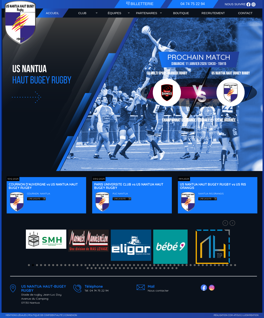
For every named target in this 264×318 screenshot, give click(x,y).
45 (207, 265)
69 (152, 268)
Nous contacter (158, 290)
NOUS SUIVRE (236, 4)
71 (160, 268)
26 (130, 265)
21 (110, 265)
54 (92, 268)
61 (120, 268)
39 (183, 265)
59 (112, 268)
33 (158, 265)
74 (172, 268)
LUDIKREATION (251, 315)
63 (128, 268)
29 (142, 265)
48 (219, 265)
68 (148, 268)
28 (138, 265)
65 (136, 268)
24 (122, 265)
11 (69, 265)
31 (150, 265)
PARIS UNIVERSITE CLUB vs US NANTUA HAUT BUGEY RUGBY (128, 186)
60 (116, 268)
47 (215, 265)
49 (223, 265)
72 (164, 268)
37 (174, 265)
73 (168, 268)
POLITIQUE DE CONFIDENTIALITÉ (45, 315)
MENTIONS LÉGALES (16, 315)
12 (73, 265)
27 (134, 265)
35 (166, 265)
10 (65, 265)
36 (170, 265)
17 (94, 265)
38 (178, 265)
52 (235, 265)
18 (98, 265)
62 (124, 268)
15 (85, 265)
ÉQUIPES (114, 13)
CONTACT (245, 13)
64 (132, 268)
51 (231, 265)
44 (203, 265)
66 (140, 268)
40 (187, 265)
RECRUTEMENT (213, 13)
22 (114, 265)
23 (118, 265)
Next (233, 223)
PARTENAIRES (146, 13)
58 (108, 268)
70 (156, 268)
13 (77, 265)
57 (104, 268)
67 (144, 268)
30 (146, 265)
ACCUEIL (52, 13)
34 (162, 265)
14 (81, 265)
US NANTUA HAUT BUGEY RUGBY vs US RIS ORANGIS (213, 186)
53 (88, 268)
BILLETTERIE (139, 4)
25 (126, 265)
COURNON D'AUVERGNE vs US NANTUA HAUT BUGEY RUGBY (43, 186)
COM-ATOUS (234, 315)
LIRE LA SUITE (34, 199)
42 (195, 265)
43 (199, 265)
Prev (226, 223)
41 (191, 265)
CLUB (82, 13)
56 (100, 268)
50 (227, 265)
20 (106, 265)
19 (102, 265)
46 (211, 265)
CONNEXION (70, 315)
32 (154, 265)
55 (96, 268)
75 (176, 268)
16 (90, 265)
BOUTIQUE (181, 13)
